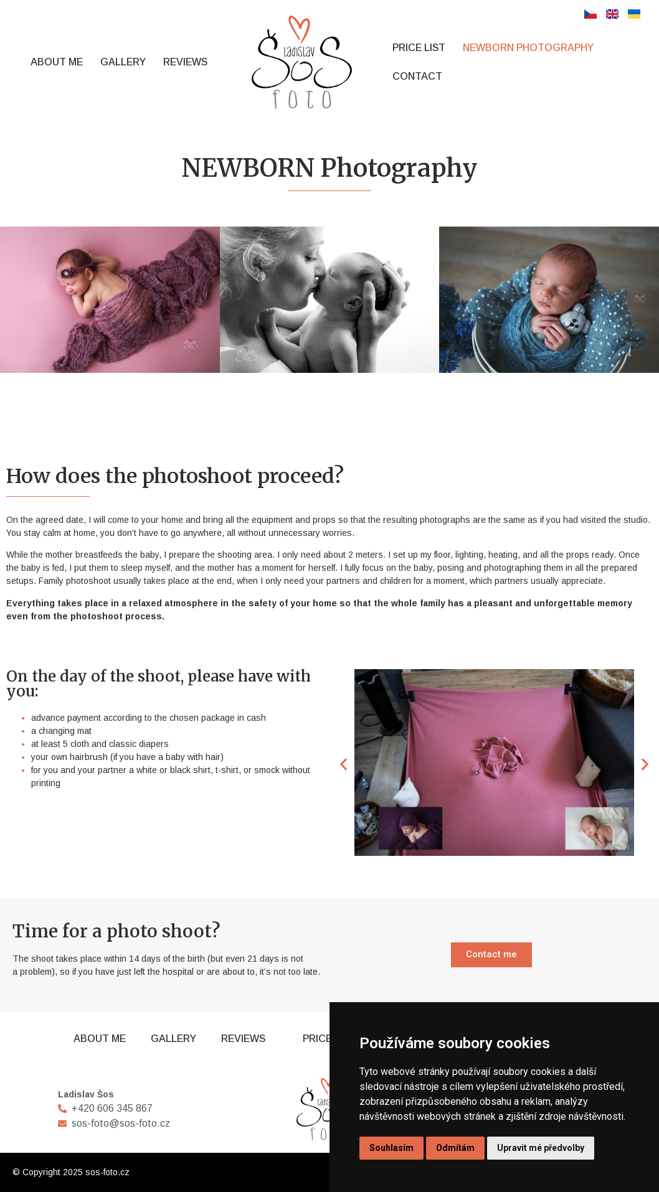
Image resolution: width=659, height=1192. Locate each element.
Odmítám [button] (455, 1148)
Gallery (123, 62)
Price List (418, 47)
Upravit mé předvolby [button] (540, 1148)
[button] (343, 764)
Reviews (185, 62)
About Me (57, 62)
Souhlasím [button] (391, 1148)
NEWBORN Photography (528, 47)
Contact (417, 76)
